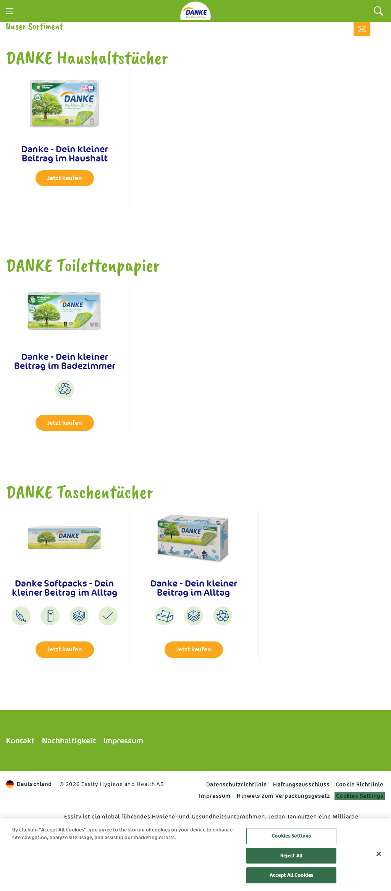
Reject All (291, 855)
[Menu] (9, 11)
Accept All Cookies (291, 875)
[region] (195, 854)
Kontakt (20, 741)
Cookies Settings (359, 795)
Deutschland (29, 784)
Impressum (123, 741)
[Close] (378, 854)
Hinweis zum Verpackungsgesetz (283, 795)
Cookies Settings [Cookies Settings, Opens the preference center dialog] (291, 836)
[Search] (378, 10)
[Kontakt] (362, 29)
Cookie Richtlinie (359, 784)
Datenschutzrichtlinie (236, 784)
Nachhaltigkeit (69, 741)
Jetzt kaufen (64, 178)
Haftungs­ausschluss (301, 784)
